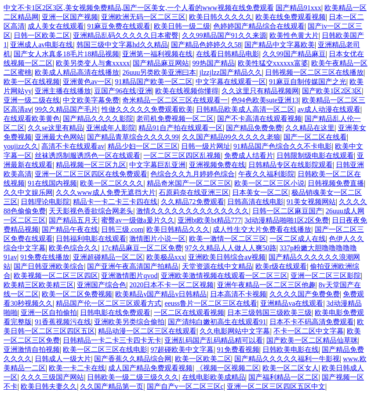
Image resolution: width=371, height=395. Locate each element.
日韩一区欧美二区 (42, 35)
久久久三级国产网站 (52, 377)
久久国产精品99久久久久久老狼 (231, 137)
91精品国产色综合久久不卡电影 (282, 146)
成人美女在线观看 (56, 26)
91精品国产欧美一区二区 (154, 81)
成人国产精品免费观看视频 (150, 368)
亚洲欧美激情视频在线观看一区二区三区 (224, 275)
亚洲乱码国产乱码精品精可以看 (213, 340)
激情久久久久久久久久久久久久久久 (192, 211)
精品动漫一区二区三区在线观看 (147, 331)
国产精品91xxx (298, 7)
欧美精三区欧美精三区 (39, 285)
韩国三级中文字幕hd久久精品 (122, 44)
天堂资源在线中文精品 (217, 266)
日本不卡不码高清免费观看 (311, 322)
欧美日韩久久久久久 (220, 17)
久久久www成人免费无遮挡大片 (106, 192)
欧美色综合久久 (73, 248)
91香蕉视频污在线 (63, 322)
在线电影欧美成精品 (213, 377)
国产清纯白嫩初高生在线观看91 (217, 322)
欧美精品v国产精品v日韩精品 (161, 294)
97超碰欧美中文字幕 (182, 349)
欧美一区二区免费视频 (77, 294)
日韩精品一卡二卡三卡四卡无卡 (112, 340)
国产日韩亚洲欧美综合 (49, 266)
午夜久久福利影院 (266, 174)
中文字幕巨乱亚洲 (157, 164)
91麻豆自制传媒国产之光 (307, 81)
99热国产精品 (214, 63)
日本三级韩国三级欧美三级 (269, 312)
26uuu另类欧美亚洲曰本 (159, 72)
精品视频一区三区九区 (91, 164)
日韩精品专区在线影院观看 (290, 164)
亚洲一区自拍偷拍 (49, 312)
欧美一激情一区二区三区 (227, 238)
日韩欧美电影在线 (290, 349)
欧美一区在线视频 (32, 81)
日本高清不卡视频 (238, 294)
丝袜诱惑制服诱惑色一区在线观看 (87, 155)
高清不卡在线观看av (72, 146)
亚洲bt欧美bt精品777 (209, 220)
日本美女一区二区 (260, 192)
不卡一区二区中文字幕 (308, 331)
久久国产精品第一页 (111, 386)
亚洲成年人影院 (110, 128)
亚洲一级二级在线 (32, 100)
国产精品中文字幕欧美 (279, 44)
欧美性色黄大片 (294, 35)
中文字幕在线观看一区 (231, 81)
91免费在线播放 (44, 257)
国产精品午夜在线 (70, 229)
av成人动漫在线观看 (329, 109)
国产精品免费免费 (254, 128)
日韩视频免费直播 (336, 183)
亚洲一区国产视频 (70, 17)
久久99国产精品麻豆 (294, 54)
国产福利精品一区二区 (283, 377)
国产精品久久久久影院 (98, 118)
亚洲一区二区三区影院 (326, 275)
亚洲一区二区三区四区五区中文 (276, 386)
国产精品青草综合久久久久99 (132, 137)
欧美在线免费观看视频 (290, 17)
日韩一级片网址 (205, 146)
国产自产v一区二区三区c (185, 386)
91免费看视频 (238, 349)
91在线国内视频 (52, 183)
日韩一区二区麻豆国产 (287, 211)
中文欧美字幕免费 (91, 100)
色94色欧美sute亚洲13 (265, 100)
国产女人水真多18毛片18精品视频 (66, 54)
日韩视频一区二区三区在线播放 (314, 72)
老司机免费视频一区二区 (175, 118)
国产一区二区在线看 (315, 137)
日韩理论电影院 (45, 201)
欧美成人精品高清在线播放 (77, 72)
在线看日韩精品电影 (227, 54)
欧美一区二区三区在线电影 (105, 349)
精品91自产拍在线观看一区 (180, 128)
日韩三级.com (122, 229)
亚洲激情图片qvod (129, 275)
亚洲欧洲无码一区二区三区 (143, 17)
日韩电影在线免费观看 (115, 312)
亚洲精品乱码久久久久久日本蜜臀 (125, 35)
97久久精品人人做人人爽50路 (230, 248)
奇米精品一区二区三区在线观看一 (175, 100)
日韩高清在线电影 (255, 201)
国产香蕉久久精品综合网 (132, 358)
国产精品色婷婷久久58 (206, 44)
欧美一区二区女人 (290, 368)
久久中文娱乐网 (28, 192)
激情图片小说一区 (157, 238)
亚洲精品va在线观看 (291, 303)
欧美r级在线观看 (281, 266)
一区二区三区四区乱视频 (182, 155)
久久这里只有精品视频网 (260, 91)
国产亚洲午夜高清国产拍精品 (132, 266)
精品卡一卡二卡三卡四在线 (115, 201)
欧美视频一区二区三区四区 (56, 275)
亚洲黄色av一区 (87, 81)
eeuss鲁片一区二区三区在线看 (210, 303)
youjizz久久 (21, 146)
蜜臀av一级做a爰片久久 (137, 220)
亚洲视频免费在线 (217, 164)
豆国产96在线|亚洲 (123, 91)
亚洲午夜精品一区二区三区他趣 (266, 285)
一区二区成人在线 (297, 238)
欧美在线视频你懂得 (186, 91)
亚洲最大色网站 (59, 137)
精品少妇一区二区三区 (143, 146)
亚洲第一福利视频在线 (157, 54)
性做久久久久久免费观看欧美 (147, 109)
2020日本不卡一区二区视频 (171, 285)
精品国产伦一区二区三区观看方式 (108, 303)
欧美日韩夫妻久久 (49, 386)
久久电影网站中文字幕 (235, 331)
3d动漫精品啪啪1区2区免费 (286, 220)
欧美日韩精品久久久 (178, 229)
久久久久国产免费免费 (304, 294)
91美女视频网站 (311, 201)
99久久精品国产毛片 (66, 109)
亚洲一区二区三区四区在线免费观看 (91, 174)
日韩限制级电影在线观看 (315, 155)
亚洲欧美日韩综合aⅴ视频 (227, 257)
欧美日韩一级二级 (182, 26)
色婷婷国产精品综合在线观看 (259, 26)
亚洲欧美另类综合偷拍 (129, 322)
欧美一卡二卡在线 (77, 368)
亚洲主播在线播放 (63, 91)
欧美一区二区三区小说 (269, 183)
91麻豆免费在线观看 (118, 26)
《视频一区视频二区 (227, 368)
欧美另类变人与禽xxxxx (93, 63)
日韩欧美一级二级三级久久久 (132, 377)
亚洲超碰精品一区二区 (108, 257)
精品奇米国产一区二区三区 (189, 183)
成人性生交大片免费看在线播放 (262, 229)
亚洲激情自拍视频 (32, 349)
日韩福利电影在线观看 (91, 238)
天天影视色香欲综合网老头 (91, 211)
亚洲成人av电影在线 (41, 44)
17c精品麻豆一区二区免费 (141, 248)
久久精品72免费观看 (192, 201)
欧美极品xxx (165, 257)
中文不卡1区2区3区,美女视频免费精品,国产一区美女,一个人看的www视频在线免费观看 (139, 7)
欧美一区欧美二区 (203, 358)
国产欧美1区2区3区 (332, 91)
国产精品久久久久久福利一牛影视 (287, 358)
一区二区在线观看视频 (189, 312)
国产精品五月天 (73, 220)
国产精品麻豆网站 (161, 63)
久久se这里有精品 (55, 128)
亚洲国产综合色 (101, 285)
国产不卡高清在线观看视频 (259, 118)
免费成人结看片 (248, 155)
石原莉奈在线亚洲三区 (194, 192)
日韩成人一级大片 (63, 358)
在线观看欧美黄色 (32, 118)
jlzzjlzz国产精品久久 (231, 72)
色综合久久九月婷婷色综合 (192, 174)
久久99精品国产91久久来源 (224, 35)
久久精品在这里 (310, 128)
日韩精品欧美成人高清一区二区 (245, 109)
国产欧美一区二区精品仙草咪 (312, 340)
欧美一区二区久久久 (111, 183)
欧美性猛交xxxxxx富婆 (273, 63)
